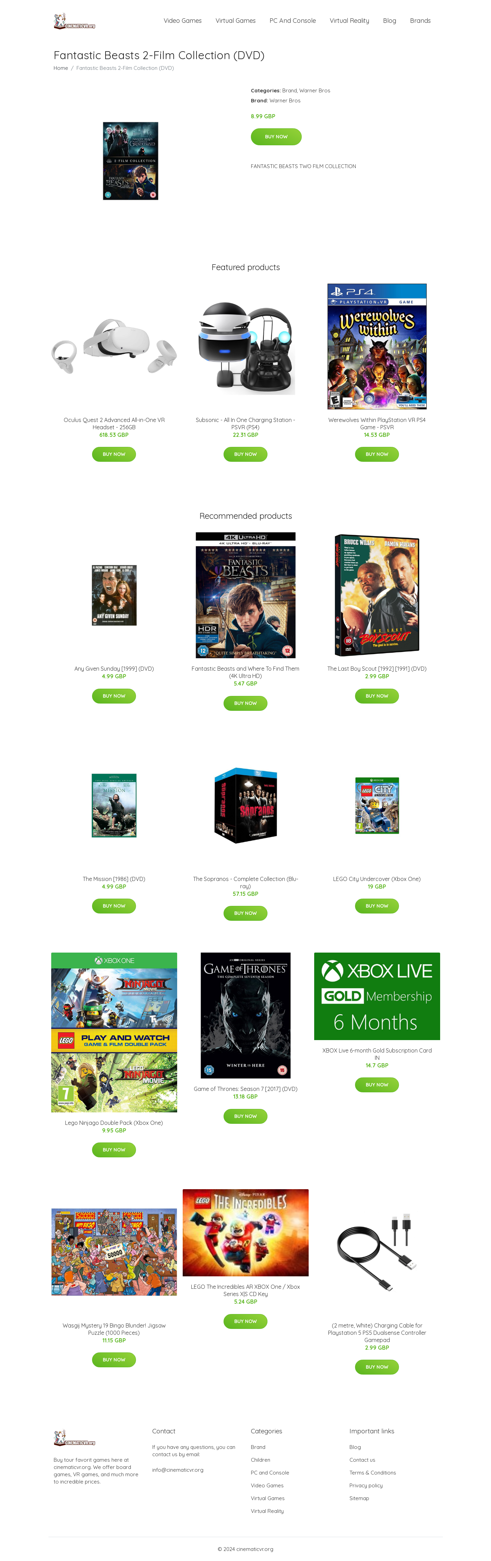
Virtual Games (236, 21)
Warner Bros (314, 90)
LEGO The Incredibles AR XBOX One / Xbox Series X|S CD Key (245, 1290)
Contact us (362, 1460)
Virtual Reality (349, 21)
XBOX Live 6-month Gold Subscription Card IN (377, 1054)
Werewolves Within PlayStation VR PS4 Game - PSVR (377, 423)
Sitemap (359, 1498)
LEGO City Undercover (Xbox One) (377, 878)
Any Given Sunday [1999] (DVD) (114, 668)
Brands (420, 21)
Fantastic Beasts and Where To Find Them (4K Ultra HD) (245, 672)
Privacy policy (366, 1485)
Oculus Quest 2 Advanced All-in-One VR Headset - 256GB (114, 423)
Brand (289, 90)
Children (260, 1460)
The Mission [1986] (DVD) (114, 878)
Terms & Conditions (372, 1472)
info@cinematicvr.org (177, 1470)
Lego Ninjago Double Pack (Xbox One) (114, 1122)
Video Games (183, 21)
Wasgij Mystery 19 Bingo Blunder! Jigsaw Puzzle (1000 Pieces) (114, 1329)
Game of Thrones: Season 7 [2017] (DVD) (246, 1088)
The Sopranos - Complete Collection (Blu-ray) (245, 882)
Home (61, 68)
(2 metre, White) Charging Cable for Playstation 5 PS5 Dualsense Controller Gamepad (377, 1332)
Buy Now (276, 137)
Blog (389, 21)
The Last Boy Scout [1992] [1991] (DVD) (377, 668)
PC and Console (293, 21)
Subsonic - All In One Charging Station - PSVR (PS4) (245, 423)
